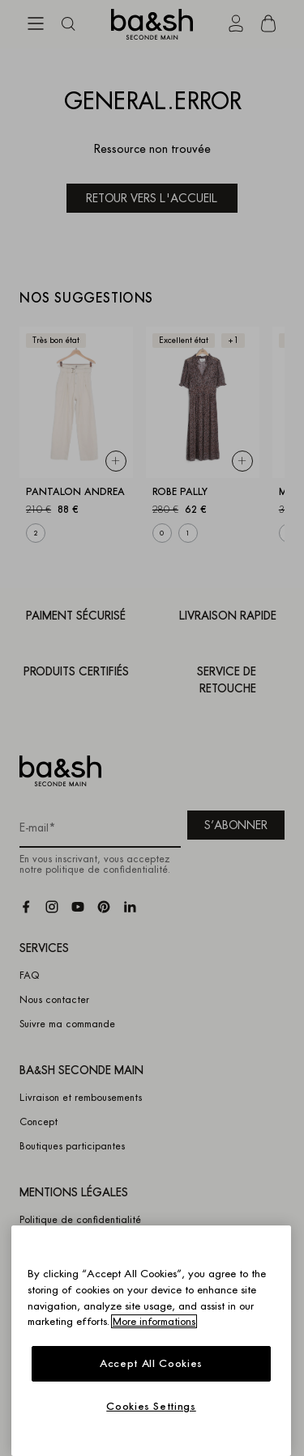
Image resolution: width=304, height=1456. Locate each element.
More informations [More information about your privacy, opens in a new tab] (154, 1321)
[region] (151, 1340)
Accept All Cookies (151, 1363)
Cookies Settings (151, 1406)
